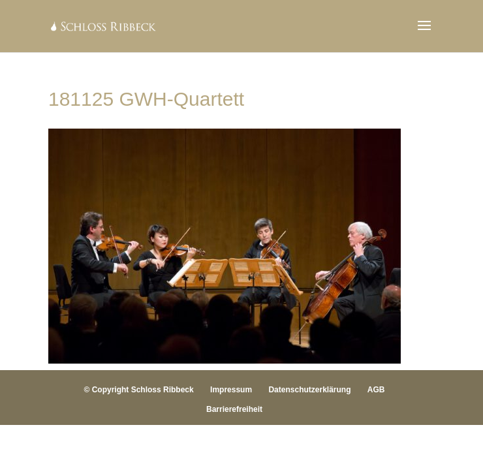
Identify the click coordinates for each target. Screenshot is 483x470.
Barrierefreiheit (234, 409)
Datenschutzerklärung (309, 389)
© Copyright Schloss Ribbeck (139, 389)
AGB (376, 389)
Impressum (231, 389)
